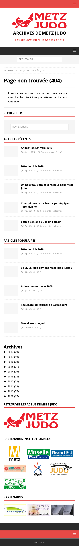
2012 (13, 381)
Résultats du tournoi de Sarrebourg (44, 305)
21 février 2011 (30, 327)
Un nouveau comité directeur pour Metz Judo (47, 186)
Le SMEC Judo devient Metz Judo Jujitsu (46, 268)
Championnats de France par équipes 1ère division (45, 205)
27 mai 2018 (29, 226)
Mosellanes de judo (33, 323)
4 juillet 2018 (29, 152)
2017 (13, 357)
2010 (13, 391)
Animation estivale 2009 (36, 286)
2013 (13, 376)
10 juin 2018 (29, 210)
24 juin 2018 (29, 170)
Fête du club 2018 (32, 166)
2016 (13, 362)
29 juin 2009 (29, 309)
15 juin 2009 (29, 272)
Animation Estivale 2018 (36, 148)
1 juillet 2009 (29, 290)
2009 (13, 396)
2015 (13, 366)
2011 (13, 386)
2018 (13, 352)
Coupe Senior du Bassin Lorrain (41, 222)
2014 (13, 371)
